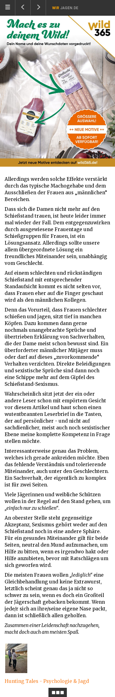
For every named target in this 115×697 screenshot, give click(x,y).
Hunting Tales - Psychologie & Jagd (47, 681)
